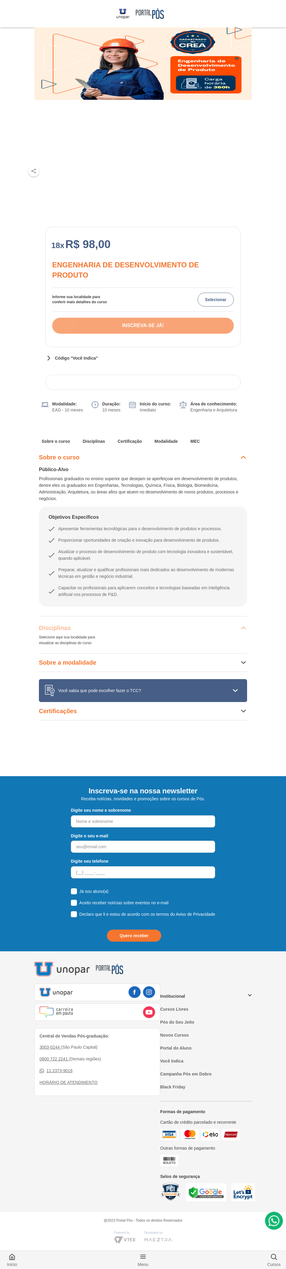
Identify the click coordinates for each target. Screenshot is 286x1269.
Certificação (130, 441)
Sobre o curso (56, 441)
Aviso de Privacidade (195, 914)
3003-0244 (50, 1047)
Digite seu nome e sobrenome (101, 810)
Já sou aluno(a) (94, 891)
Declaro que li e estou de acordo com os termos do (147, 914)
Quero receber (134, 935)
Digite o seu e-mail (89, 835)
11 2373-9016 (56, 1070)
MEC (195, 441)
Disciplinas (94, 441)
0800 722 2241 (54, 1058)
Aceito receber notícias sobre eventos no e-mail (124, 902)
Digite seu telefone (89, 861)
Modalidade (166, 441)
